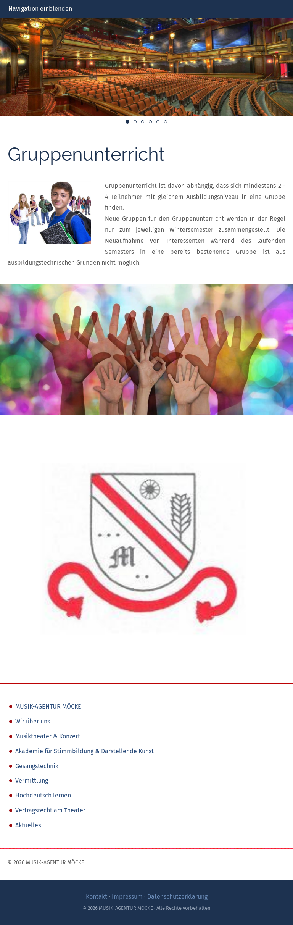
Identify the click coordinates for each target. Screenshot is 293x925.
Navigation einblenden (40, 8)
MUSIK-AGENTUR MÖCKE (48, 706)
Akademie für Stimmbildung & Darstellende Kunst (84, 751)
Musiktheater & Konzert (47, 736)
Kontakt (96, 896)
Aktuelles (28, 825)
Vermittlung (31, 780)
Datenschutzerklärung (177, 896)
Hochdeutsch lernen (43, 795)
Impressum (127, 896)
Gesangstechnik (36, 766)
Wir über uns (32, 721)
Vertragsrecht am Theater (50, 810)
